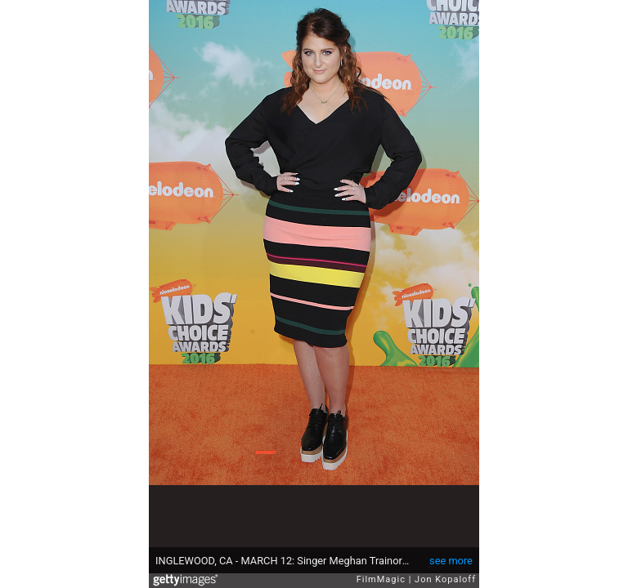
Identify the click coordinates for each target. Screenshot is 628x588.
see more (451, 561)
